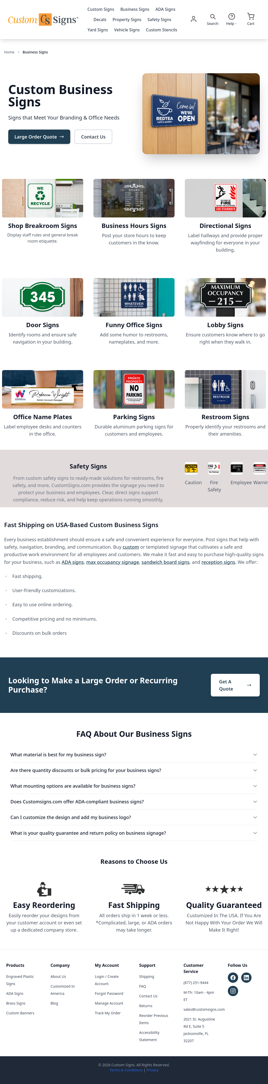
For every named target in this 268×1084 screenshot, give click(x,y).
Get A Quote (235, 685)
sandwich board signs (165, 562)
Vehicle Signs (127, 30)
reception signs (218, 562)
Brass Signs (15, 1003)
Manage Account (109, 1003)
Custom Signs (100, 9)
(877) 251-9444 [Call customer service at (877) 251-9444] (196, 982)
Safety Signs (159, 19)
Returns (145, 1005)
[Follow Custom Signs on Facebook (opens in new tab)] (233, 977)
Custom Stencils (161, 30)
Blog (54, 1003)
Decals (99, 19)
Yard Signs (98, 30)
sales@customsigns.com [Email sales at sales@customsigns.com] (204, 1009)
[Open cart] (251, 19)
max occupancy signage (112, 562)
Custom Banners (20, 1012)
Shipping (146, 976)
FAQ (142, 986)
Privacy (152, 1070)
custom (131, 547)
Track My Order (107, 1012)
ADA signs (73, 562)
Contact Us (93, 137)
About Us (58, 976)
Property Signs (127, 19)
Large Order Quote (39, 137)
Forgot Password (109, 993)
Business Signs (134, 9)
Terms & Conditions (126, 1070)
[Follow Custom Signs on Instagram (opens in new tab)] (233, 991)
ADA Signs (165, 9)
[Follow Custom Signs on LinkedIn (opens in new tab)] (246, 977)
